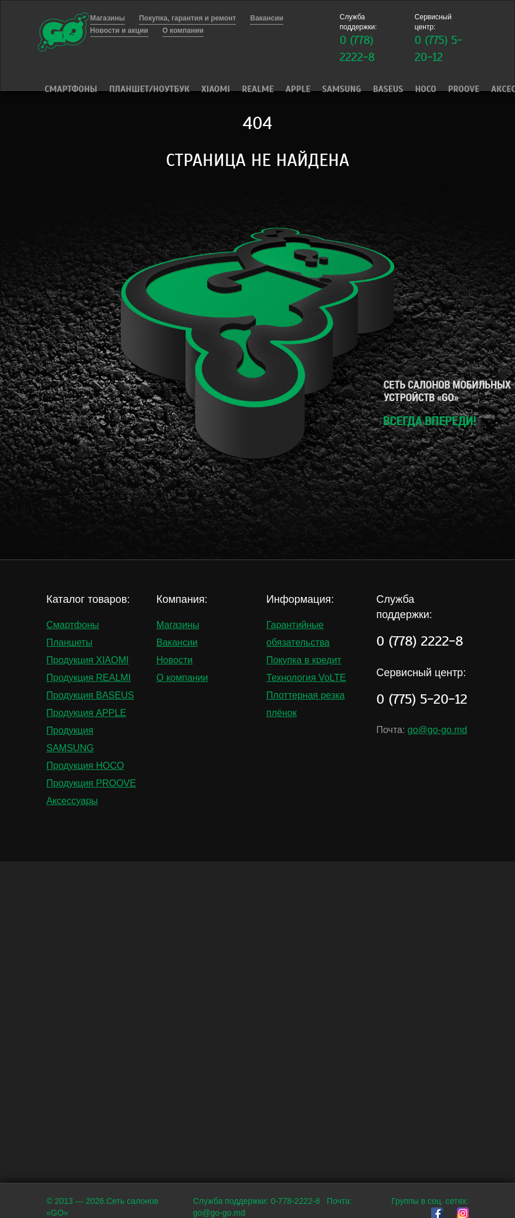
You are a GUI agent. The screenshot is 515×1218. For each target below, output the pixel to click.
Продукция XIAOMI (87, 660)
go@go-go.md (437, 730)
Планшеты (69, 642)
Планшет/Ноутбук (149, 89)
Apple (298, 89)
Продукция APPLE (86, 713)
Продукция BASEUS (90, 695)
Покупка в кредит (303, 660)
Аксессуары (72, 801)
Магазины (178, 625)
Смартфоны (71, 89)
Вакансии (177, 642)
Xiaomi (215, 89)
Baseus (388, 89)
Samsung (341, 89)
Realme (258, 89)
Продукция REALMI (88, 678)
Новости (175, 660)
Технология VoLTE (306, 678)
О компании (182, 678)
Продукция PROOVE (91, 783)
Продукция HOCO (85, 766)
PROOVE (464, 89)
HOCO (425, 89)
